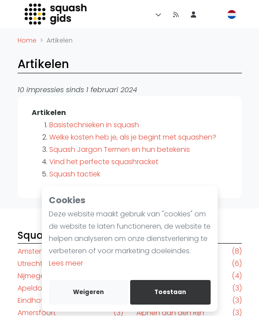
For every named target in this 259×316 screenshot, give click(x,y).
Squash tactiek (74, 174)
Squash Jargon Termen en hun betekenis (119, 149)
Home (27, 40)
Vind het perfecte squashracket (103, 162)
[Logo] (56, 14)
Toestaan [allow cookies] (170, 292)
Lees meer (66, 263)
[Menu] (156, 14)
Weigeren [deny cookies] (88, 292)
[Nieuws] (176, 14)
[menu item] (193, 14)
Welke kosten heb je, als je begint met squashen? (132, 137)
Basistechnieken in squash (94, 125)
